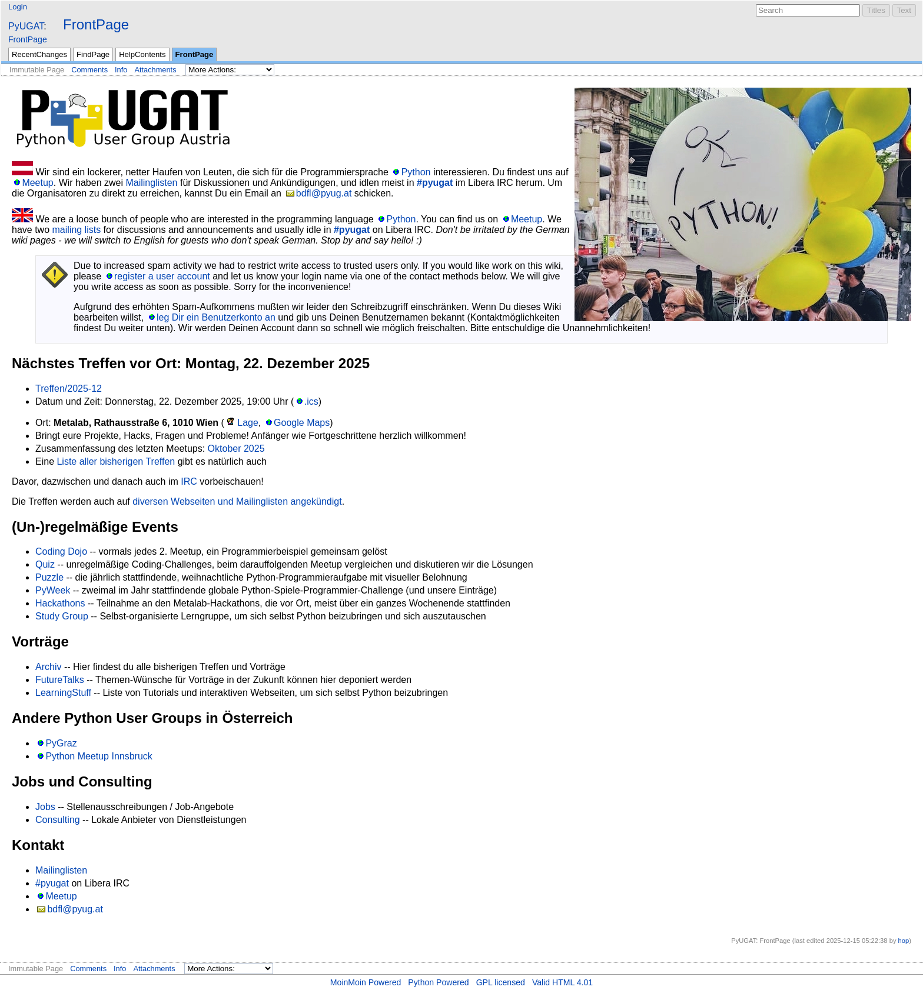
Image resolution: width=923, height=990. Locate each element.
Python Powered (438, 982)
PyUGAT (26, 26)
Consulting (57, 820)
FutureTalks (59, 680)
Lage (247, 423)
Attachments (155, 69)
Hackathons (60, 603)
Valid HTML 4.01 (562, 982)
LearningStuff (63, 693)
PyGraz (61, 743)
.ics (311, 401)
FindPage (93, 54)
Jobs (45, 807)
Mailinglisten (151, 183)
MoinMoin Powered (365, 982)
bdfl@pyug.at (324, 193)
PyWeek (52, 590)
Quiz (45, 564)
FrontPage (96, 24)
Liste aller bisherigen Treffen (116, 461)
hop (903, 940)
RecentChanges (39, 54)
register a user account (162, 276)
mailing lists (76, 230)
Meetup (37, 183)
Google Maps (302, 423)
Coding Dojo (61, 551)
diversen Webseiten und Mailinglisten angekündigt (236, 501)
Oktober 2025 (236, 449)
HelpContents (142, 54)
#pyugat (435, 183)
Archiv (48, 667)
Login (17, 6)
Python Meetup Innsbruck (98, 756)
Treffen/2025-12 (68, 389)
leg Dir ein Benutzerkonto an (216, 317)
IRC (189, 481)
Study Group (61, 616)
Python (416, 172)
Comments (89, 69)
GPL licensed (500, 982)
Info (121, 69)
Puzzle (49, 577)
